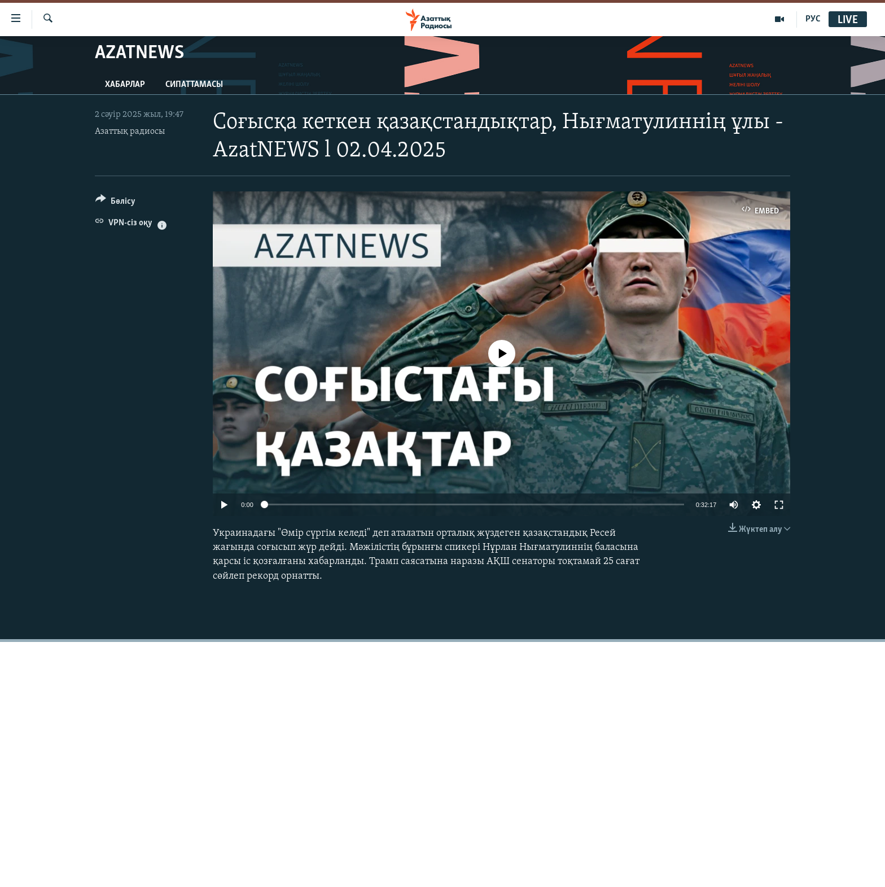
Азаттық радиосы (130, 131)
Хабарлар (125, 84)
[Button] (115, 203)
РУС (813, 19)
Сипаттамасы (194, 84)
